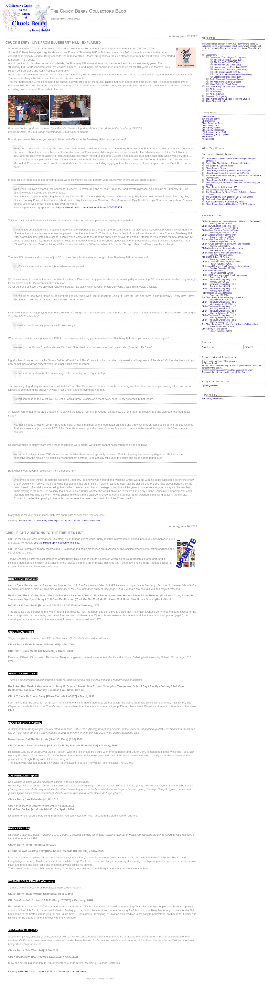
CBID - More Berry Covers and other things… (222, 253)
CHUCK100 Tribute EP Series (215, 257)
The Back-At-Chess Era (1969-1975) (230, 69)
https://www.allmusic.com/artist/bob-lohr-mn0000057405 (89, 207)
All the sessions (217, 89)
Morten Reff (23, 971)
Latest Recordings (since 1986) (228, 77)
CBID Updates (37, 971)
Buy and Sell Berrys (211, 119)
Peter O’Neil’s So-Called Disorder (217, 293)
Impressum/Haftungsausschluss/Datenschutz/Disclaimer (227, 370)
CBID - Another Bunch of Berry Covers (219, 235)
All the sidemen (217, 94)
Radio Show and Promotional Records (227, 79)
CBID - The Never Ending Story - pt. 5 (219, 306)
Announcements (209, 116)
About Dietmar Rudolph (216, 101)
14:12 (63, 521)
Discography (211, 55)
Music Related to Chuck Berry (223, 84)
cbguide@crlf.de (238, 372)
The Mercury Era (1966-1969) (227, 65)
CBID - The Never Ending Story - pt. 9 (219, 279)
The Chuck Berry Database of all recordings (225, 87)
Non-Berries (207, 137)
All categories (208, 139)
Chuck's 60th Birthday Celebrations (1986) (233, 74)
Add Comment (73, 521)
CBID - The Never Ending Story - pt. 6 (219, 302)
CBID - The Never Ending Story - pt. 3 (219, 315)
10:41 (49, 971)
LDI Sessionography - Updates (215, 134)
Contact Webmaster (91, 521)
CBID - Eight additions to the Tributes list (44, 533)
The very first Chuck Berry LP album (222, 190)
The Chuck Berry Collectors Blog (88, 11)
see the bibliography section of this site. (57, 542)
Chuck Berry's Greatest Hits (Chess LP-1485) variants (230, 204)
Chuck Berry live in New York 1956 (221, 187)
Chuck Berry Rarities (211, 128)
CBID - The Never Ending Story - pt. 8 (219, 284)
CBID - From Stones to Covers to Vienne (220, 230)
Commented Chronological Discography (228, 57)
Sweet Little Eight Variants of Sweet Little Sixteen (228, 163)
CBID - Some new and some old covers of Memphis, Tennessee (230, 221)
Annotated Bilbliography (216, 96)
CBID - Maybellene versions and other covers (222, 248)
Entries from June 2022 (65, 18)
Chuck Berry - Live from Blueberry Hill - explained (53, 42)
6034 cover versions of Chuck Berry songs (225, 202)
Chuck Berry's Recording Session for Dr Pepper (227, 173)
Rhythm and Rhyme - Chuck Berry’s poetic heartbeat (225, 266)
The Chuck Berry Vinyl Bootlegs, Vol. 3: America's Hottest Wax (230, 324)
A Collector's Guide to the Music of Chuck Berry (230, 45)
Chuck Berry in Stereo (216, 168)
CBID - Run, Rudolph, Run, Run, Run (219, 226)
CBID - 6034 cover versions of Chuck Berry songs (224, 275)
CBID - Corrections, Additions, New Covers (221, 262)
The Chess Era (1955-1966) (226, 62)
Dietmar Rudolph (25, 521)
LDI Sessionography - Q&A (214, 132)
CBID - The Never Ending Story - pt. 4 (219, 311)
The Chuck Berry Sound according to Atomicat (223, 297)
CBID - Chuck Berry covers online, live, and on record (226, 244)
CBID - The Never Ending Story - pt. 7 (219, 288)
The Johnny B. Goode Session (220, 166)
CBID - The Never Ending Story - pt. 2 (219, 320)
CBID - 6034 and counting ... (214, 271)
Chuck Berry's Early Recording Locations (224, 180)
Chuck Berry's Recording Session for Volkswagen (228, 171)
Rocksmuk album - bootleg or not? (221, 199)
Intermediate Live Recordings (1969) (230, 67)
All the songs (216, 91)
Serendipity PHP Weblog (213, 399)
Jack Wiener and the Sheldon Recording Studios (228, 99)
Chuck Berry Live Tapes (212, 123)
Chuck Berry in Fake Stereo (214, 329)
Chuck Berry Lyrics (210, 125)
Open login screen (210, 385)
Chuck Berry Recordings (47, 521)
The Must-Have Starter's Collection (225, 82)
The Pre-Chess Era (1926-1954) (228, 60)
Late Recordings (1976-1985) (227, 72)
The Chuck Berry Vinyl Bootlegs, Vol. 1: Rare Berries (229, 197)
